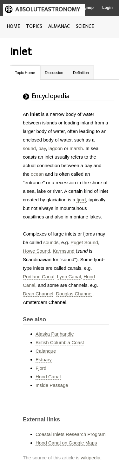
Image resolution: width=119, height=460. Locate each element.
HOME (13, 26)
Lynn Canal (69, 276)
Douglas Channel (74, 293)
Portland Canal (38, 276)
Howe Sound (36, 251)
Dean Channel (38, 293)
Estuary (44, 359)
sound (29, 148)
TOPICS (34, 26)
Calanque (46, 351)
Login (107, 7)
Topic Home (25, 73)
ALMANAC (59, 26)
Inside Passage (52, 385)
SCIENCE (85, 26)
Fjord (41, 368)
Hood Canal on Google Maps (66, 442)
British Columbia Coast (60, 342)
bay (42, 148)
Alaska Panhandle (55, 334)
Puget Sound (84, 242)
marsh (76, 148)
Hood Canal (48, 376)
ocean (37, 174)
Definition (81, 73)
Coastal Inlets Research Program (71, 434)
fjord (81, 199)
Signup (87, 7)
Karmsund (63, 251)
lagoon (56, 148)
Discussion (54, 73)
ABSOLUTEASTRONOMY (47, 9)
